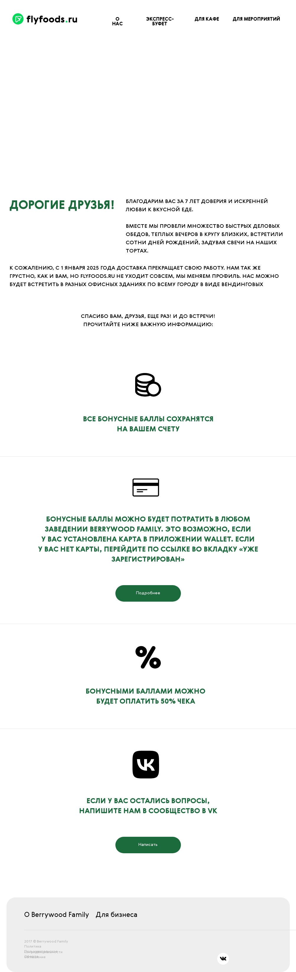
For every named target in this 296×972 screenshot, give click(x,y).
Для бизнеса (117, 915)
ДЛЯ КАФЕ (206, 19)
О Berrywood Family (56, 915)
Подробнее (148, 593)
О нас (117, 22)
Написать (148, 845)
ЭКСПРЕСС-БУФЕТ (160, 22)
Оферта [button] (31, 956)
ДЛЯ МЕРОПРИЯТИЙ (256, 19)
